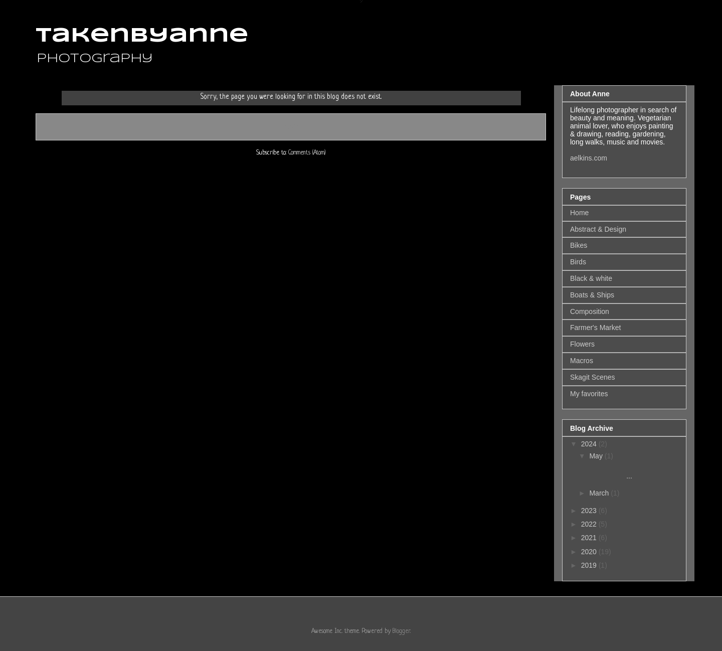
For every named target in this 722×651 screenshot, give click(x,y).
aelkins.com (588, 158)
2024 (590, 444)
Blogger (401, 631)
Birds (578, 262)
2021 (590, 538)
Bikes (578, 245)
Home (291, 126)
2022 (590, 524)
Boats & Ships (592, 295)
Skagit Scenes (592, 377)
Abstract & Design (598, 229)
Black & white (591, 278)
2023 (590, 511)
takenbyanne (142, 36)
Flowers (582, 344)
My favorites (589, 394)
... (621, 471)
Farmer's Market (595, 327)
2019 (590, 565)
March (600, 493)
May (596, 456)
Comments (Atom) (306, 152)
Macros (581, 361)
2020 (590, 552)
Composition (589, 311)
